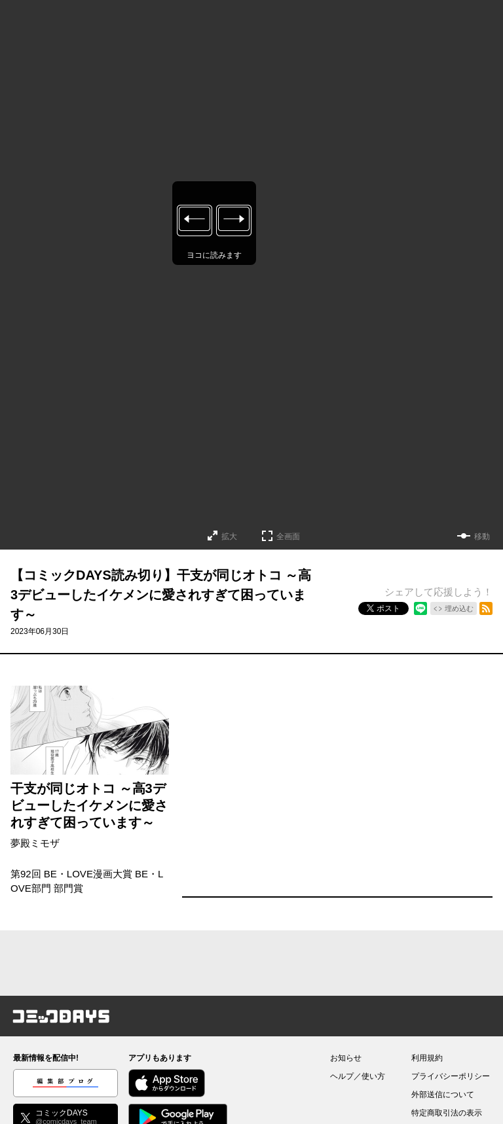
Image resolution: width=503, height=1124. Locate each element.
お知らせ (346, 1058)
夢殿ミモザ (35, 843)
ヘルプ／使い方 (357, 1076)
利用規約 (427, 1058)
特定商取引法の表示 (446, 1112)
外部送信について (442, 1094)
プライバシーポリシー (450, 1076)
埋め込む (459, 608)
